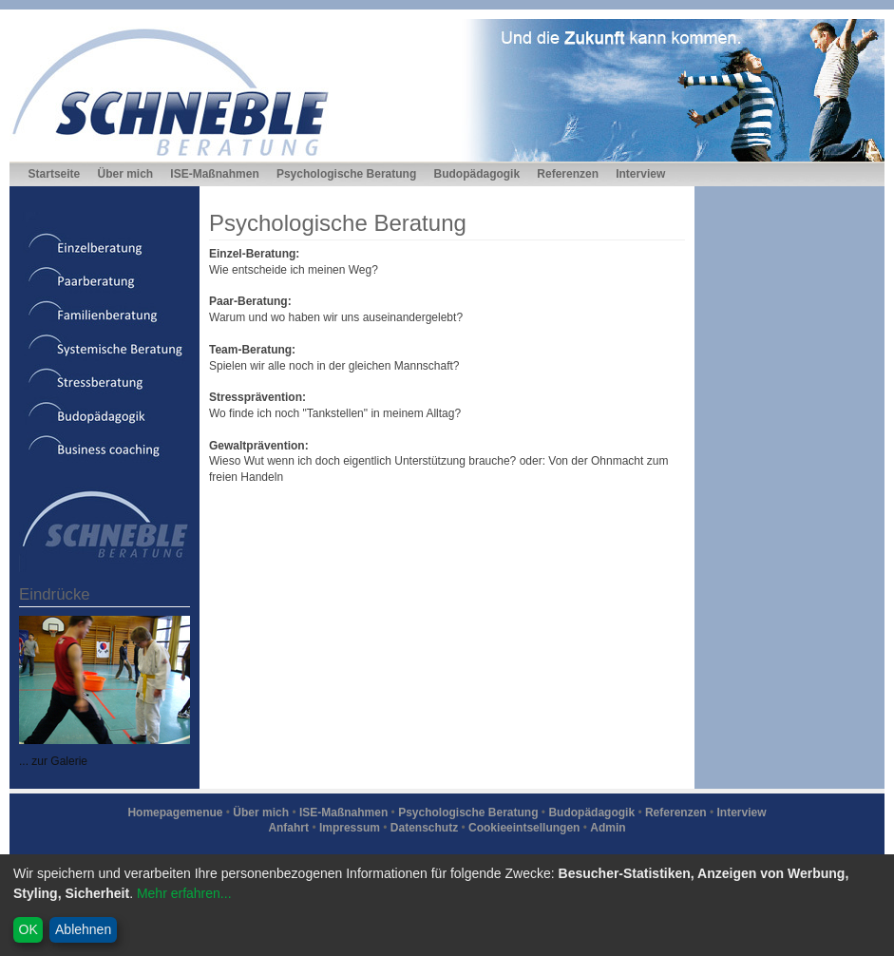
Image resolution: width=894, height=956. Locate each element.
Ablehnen (83, 929)
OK (28, 929)
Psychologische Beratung (346, 174)
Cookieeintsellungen (524, 827)
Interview (640, 174)
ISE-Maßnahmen (214, 174)
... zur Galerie (53, 761)
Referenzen (568, 174)
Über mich (125, 174)
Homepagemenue (174, 812)
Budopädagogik (476, 174)
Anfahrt (288, 827)
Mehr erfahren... (184, 893)
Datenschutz (424, 827)
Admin (607, 827)
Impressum (349, 827)
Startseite (55, 174)
